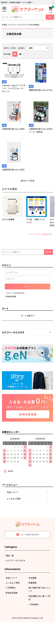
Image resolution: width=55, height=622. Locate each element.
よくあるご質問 (13, 498)
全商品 (4, 24)
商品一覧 (10, 555)
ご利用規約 (33, 604)
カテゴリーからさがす (18, 24)
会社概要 (32, 577)
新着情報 (32, 582)
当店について (13, 492)
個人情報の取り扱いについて (39, 589)
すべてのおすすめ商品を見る (41, 234)
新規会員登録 (12, 592)
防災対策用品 (34, 24)
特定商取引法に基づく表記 (39, 598)
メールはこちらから (27, 534)
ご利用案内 (11, 587)
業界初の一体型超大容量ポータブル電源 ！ (17, 2)
